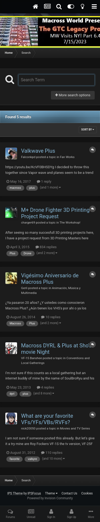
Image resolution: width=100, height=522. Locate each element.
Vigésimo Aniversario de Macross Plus (50, 278)
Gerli (24, 288)
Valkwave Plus (38, 151)
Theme (51, 493)
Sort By (87, 129)
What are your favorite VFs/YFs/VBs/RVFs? (47, 419)
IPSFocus (34, 493)
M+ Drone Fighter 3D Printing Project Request (55, 213)
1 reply (44, 181)
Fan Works (67, 157)
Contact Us (69, 493)
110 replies (51, 453)
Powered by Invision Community (50, 498)
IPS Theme (15, 493)
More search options (72, 95)
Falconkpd (28, 157)
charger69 (28, 222)
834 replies (46, 247)
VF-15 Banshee (31, 358)
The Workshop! (69, 222)
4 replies (45, 387)
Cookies (87, 493)
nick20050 (28, 428)
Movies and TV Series (75, 428)
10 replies (50, 317)
